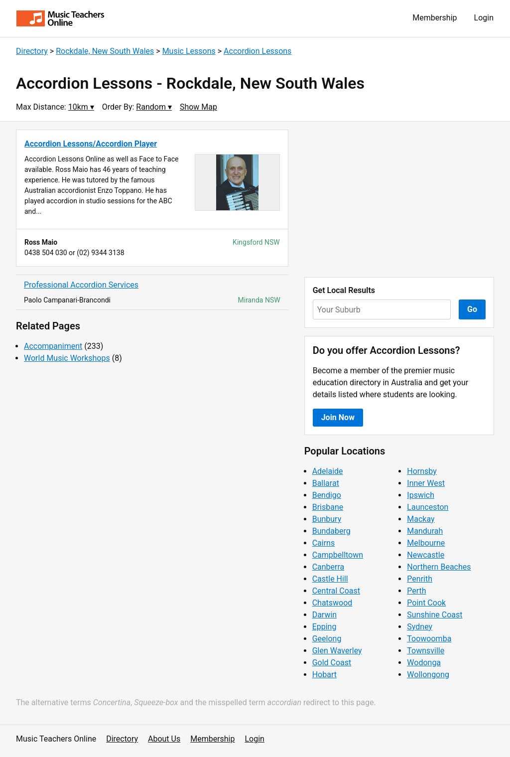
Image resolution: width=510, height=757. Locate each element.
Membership (434, 17)
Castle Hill (330, 579)
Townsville (425, 650)
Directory (32, 51)
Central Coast (336, 591)
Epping (324, 626)
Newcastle (425, 555)
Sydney (419, 626)
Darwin (324, 614)
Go (472, 309)
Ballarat (325, 483)
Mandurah (425, 531)
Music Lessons (189, 51)
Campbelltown (337, 555)
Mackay (420, 519)
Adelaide (327, 471)
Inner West (426, 483)
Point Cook (426, 602)
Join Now (338, 417)
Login (484, 17)
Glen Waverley (337, 650)
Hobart (324, 674)
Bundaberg (331, 531)
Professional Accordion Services (81, 285)
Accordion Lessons (257, 51)
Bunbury (327, 519)
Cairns (323, 543)
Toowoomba (429, 638)
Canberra (328, 567)
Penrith (419, 579)
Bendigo (326, 495)
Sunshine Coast (434, 614)
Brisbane (328, 507)
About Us (164, 739)
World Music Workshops (67, 358)
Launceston (427, 507)
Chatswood (332, 602)
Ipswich (420, 495)
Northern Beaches (439, 567)
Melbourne (426, 543)
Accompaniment (53, 346)
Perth (416, 591)
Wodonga (424, 662)
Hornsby (422, 471)
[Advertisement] (399, 199)
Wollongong (428, 674)
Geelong (327, 638)
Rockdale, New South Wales (105, 51)
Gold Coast (332, 662)
